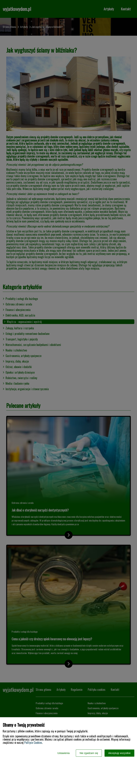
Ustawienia (63, 753)
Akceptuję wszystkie (119, 753)
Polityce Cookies (33, 742)
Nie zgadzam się (89, 753)
